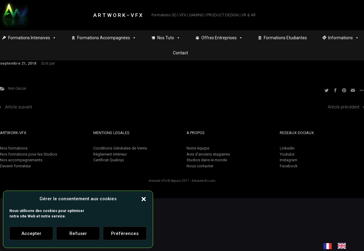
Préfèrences (125, 233)
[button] (144, 199)
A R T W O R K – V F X (117, 15)
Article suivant (18, 107)
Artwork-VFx (157, 181)
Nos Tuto (168, 37)
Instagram (288, 160)
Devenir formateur (15, 166)
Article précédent (343, 107)
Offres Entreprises (222, 37)
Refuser (78, 233)
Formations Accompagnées (106, 37)
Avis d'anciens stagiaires (208, 154)
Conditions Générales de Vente (120, 148)
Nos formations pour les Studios (28, 154)
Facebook (289, 166)
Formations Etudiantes (285, 37)
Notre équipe (198, 148)
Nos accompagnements (21, 160)
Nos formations (13, 148)
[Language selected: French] (338, 245)
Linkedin (287, 148)
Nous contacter (200, 166)
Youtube (287, 154)
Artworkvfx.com (204, 181)
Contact (180, 52)
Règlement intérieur (110, 154)
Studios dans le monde (207, 160)
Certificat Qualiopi (108, 160)
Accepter (31, 233)
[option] (343, 246)
